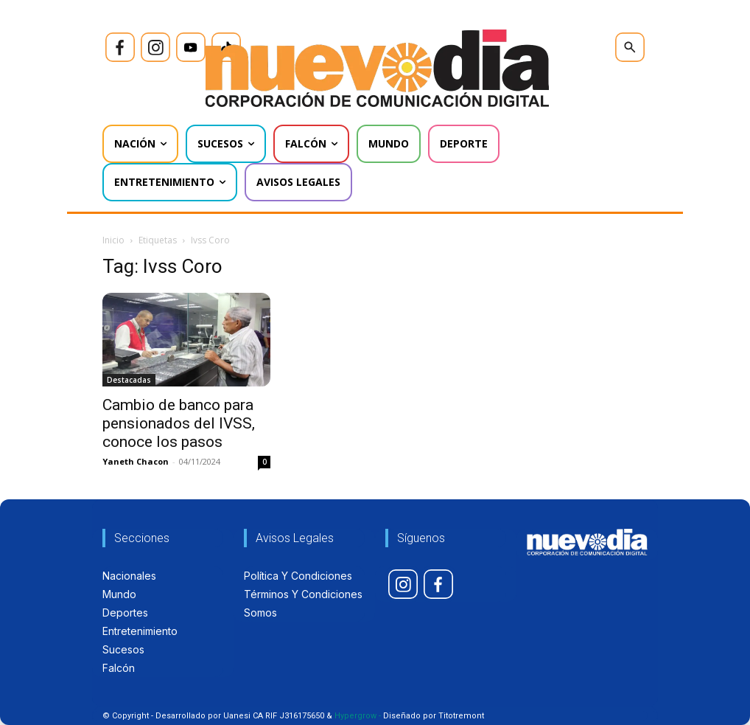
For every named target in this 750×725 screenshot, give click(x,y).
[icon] (120, 47)
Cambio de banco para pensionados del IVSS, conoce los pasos (178, 423)
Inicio (113, 240)
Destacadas (129, 380)
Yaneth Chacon (135, 461)
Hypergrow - (357, 716)
